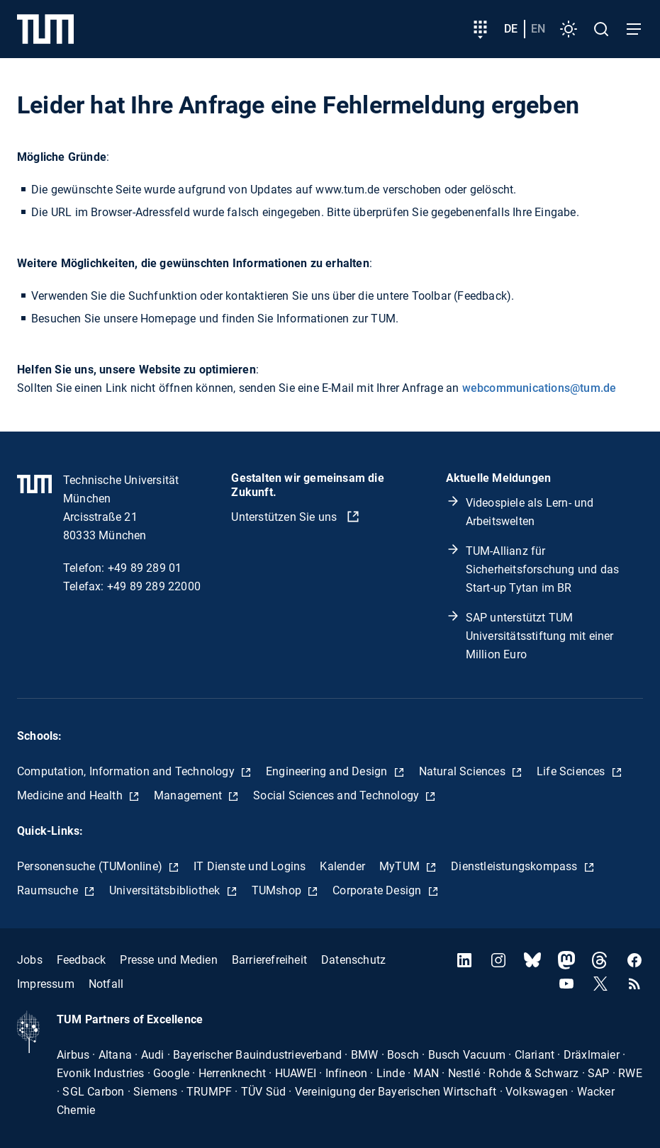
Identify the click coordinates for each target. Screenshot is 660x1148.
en (538, 28)
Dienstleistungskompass (516, 866)
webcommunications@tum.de (539, 388)
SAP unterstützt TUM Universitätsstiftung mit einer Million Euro (540, 636)
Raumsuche (49, 890)
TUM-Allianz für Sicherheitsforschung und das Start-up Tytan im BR (543, 569)
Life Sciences (572, 771)
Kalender (342, 866)
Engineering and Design (328, 771)
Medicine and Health (71, 795)
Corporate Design (378, 890)
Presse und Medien (168, 960)
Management (189, 795)
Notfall (106, 984)
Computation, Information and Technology (127, 771)
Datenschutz (353, 960)
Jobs (30, 960)
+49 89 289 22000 (154, 586)
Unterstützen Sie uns (285, 517)
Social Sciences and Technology (337, 795)
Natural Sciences (463, 771)
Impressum (45, 984)
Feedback (81, 960)
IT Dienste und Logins (250, 866)
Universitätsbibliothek (166, 890)
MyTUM (401, 866)
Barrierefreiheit (269, 960)
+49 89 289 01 (145, 568)
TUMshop (278, 890)
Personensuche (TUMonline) (91, 866)
